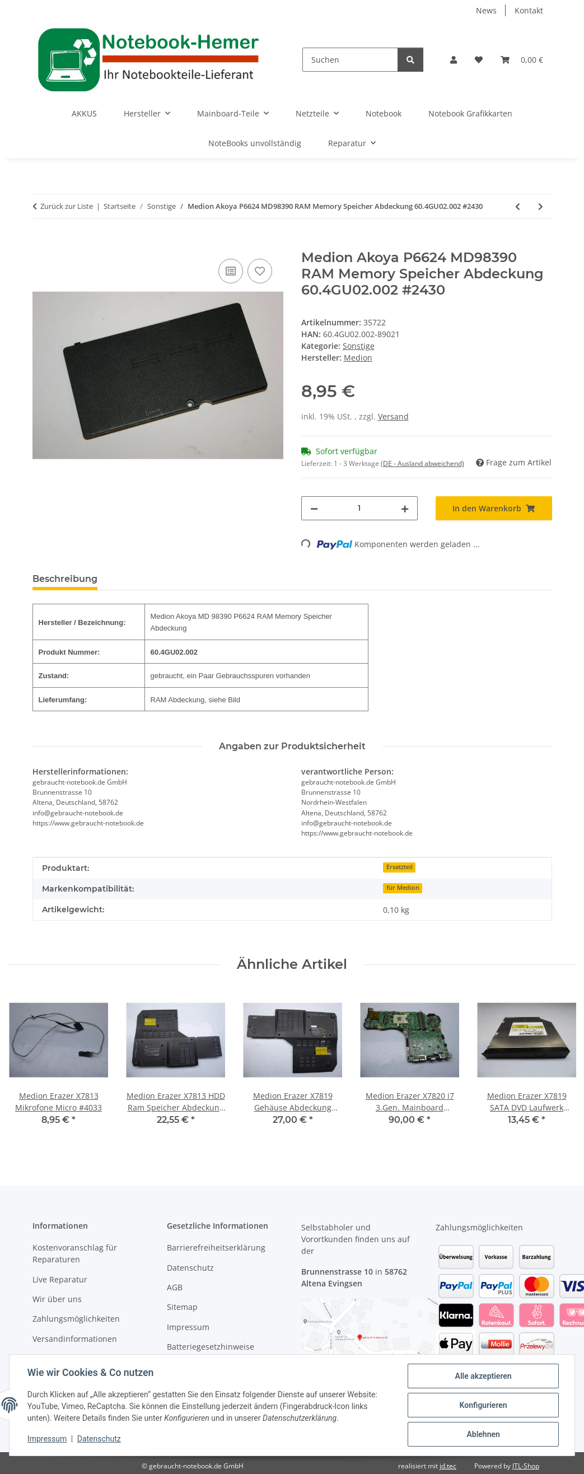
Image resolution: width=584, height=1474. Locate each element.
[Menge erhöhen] (405, 508)
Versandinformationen (74, 1338)
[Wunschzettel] (479, 59)
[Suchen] (350, 60)
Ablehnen (482, 1434)
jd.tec (448, 1466)
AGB (175, 1287)
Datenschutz (99, 1439)
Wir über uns (57, 1299)
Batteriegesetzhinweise (210, 1346)
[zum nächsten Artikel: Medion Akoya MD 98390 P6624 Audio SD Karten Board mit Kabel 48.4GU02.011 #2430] (540, 206)
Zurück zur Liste (66, 206)
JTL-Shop (525, 1466)
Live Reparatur (59, 1279)
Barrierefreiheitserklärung (216, 1247)
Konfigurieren (483, 1405)
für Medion (402, 888)
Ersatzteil (399, 867)
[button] (453, 59)
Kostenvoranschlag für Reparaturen (74, 1253)
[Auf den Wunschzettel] (259, 271)
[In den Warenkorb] (41, 243)
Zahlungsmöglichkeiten (76, 1318)
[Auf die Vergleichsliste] (230, 271)
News (486, 10)
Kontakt (529, 10)
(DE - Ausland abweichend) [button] (422, 463)
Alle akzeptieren (483, 1376)
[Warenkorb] (522, 59)
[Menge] (359, 508)
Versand (393, 416)
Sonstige (359, 345)
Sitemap (182, 1307)
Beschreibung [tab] (64, 578)
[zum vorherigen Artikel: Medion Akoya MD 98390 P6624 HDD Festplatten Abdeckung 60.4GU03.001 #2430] (517, 206)
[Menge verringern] (314, 508)
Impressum (47, 1439)
